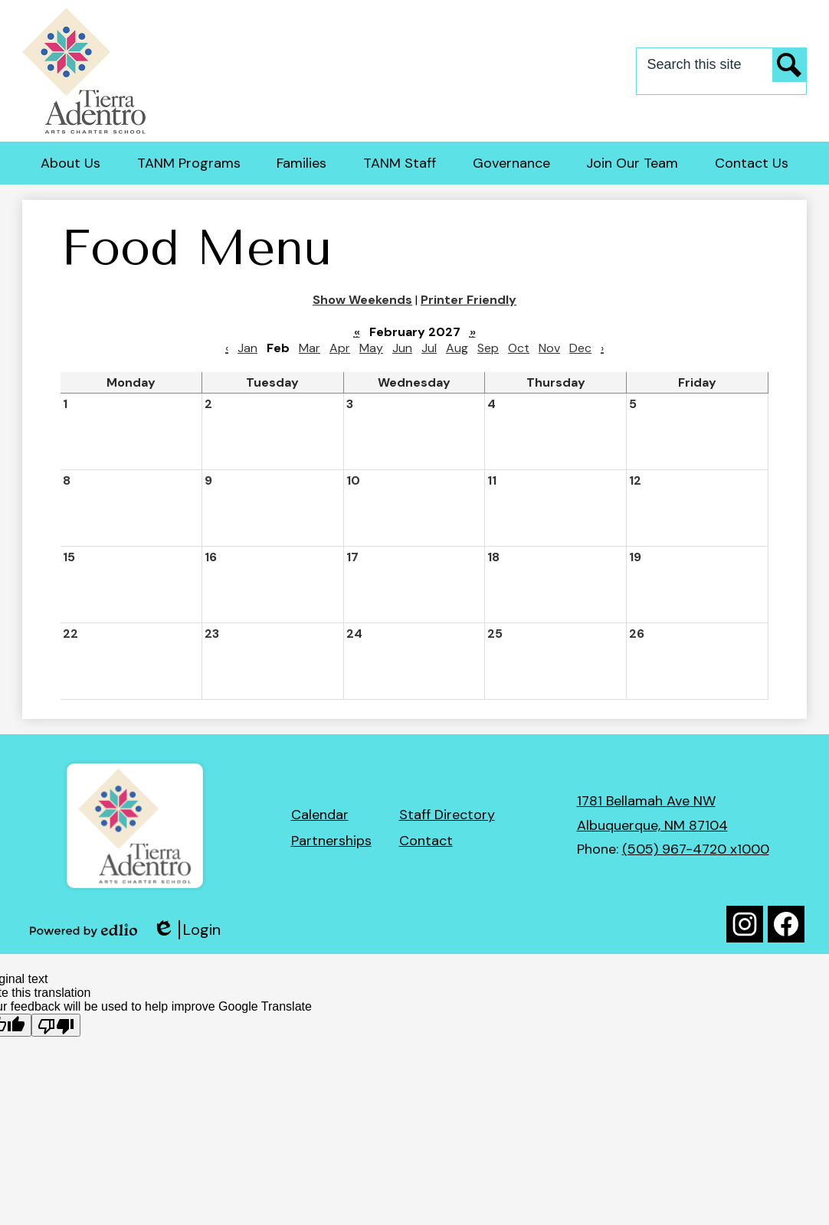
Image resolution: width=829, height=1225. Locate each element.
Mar (309, 348)
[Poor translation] (55, 1025)
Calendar (320, 814)
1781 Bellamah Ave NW (646, 801)
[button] (70, 163)
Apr (339, 348)
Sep (488, 348)
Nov (549, 348)
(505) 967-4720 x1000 (695, 849)
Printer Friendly (468, 300)
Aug (457, 348)
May (371, 348)
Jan (247, 348)
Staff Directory (447, 814)
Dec (580, 348)
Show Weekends (362, 300)
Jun (402, 348)
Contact (426, 840)
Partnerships (331, 840)
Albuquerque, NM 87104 (652, 825)
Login (186, 929)
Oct (518, 348)
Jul (429, 348)
